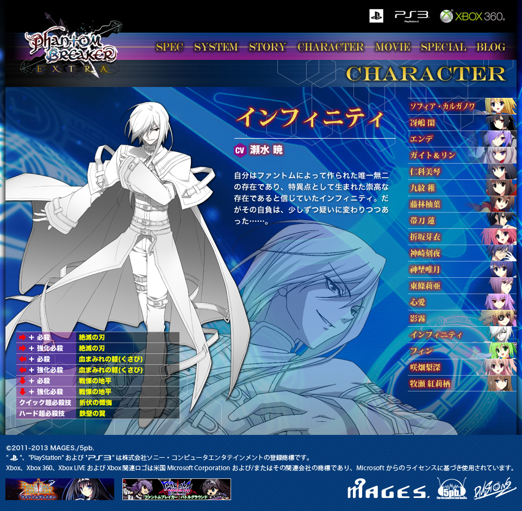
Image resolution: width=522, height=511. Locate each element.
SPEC (169, 47)
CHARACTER (330, 47)
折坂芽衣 (462, 236)
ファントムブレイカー (59, 489)
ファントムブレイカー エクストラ (72, 45)
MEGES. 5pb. (407, 489)
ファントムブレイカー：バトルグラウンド (176, 489)
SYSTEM (215, 47)
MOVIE (392, 47)
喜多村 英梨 (462, 367)
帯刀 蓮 (462, 220)
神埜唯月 (462, 269)
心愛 (462, 302)
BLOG (490, 47)
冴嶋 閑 (462, 122)
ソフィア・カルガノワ (462, 106)
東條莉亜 (462, 285)
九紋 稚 (462, 187)
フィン (462, 350)
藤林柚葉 (462, 204)
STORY (268, 47)
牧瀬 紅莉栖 (462, 383)
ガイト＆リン (462, 155)
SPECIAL (443, 47)
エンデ (462, 138)
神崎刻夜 (462, 253)
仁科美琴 (462, 171)
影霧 (462, 318)
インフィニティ (462, 334)
